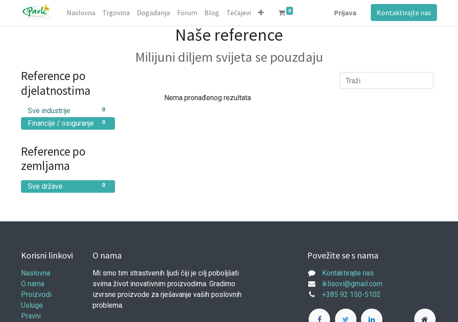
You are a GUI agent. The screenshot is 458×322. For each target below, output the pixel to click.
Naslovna (35, 273)
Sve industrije (68, 110)
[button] (260, 12)
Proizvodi (36, 294)
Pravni (31, 316)
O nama (32, 284)
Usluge (32, 305)
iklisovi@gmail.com (352, 284)
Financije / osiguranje (68, 122)
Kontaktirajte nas (404, 12)
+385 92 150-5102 (351, 294)
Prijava (345, 12)
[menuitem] (81, 12)
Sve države (68, 186)
